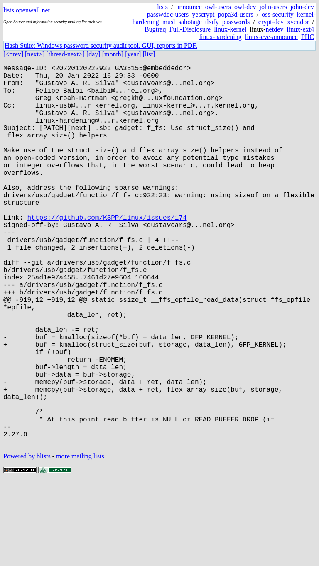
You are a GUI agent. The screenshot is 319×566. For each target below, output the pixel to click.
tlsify (212, 21)
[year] (133, 54)
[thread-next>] (65, 54)
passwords (236, 21)
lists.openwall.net (26, 10)
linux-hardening (220, 36)
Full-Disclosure (190, 29)
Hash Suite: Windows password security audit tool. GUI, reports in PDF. (101, 45)
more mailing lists (80, 540)
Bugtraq (155, 29)
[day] (93, 54)
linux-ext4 (300, 29)
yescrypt (203, 14)
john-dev (302, 6)
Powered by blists (27, 540)
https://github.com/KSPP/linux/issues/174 (107, 252)
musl (168, 21)
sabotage (190, 21)
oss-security (277, 14)
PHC (307, 36)
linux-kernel (230, 29)
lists (162, 6)
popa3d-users (235, 14)
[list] (148, 54)
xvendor (298, 21)
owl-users (218, 6)
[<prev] (13, 54)
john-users (273, 6)
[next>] (34, 54)
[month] (113, 54)
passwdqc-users (168, 14)
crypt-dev (271, 21)
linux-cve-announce (271, 36)
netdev (275, 29)
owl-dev (245, 6)
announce (189, 6)
